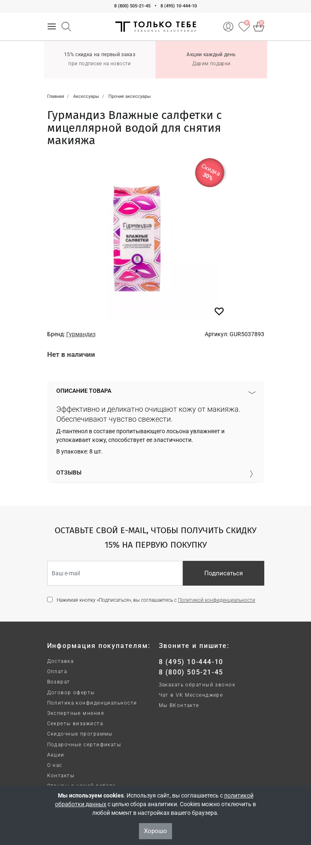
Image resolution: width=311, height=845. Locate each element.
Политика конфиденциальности (92, 703)
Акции (56, 755)
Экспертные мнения (75, 713)
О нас (54, 765)
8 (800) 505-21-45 (132, 6)
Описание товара (83, 390)
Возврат (58, 682)
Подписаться (223, 573)
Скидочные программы (80, 734)
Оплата (57, 671)
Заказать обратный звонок (197, 685)
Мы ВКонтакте (179, 705)
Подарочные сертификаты (84, 745)
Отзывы (68, 472)
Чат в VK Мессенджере (191, 695)
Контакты (61, 776)
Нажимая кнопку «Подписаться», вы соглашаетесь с (156, 600)
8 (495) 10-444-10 (178, 6)
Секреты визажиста (75, 723)
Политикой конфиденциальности (216, 600)
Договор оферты (71, 692)
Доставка (60, 661)
